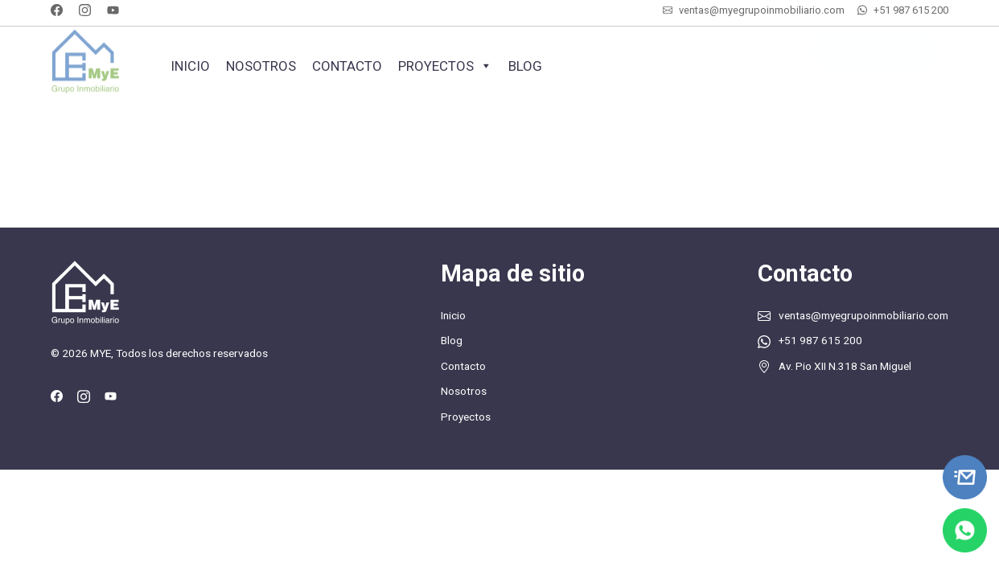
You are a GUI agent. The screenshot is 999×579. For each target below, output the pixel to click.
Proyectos (445, 66)
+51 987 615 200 (911, 10)
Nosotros (261, 66)
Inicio (190, 66)
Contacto (347, 66)
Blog (525, 66)
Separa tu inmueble (875, 59)
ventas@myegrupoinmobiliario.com (762, 10)
